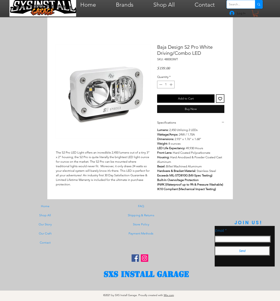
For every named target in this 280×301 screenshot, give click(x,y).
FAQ (141, 206)
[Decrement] (160, 84)
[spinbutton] (166, 84)
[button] (255, 13)
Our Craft (45, 233)
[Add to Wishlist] (220, 98)
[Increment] (171, 84)
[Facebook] (135, 258)
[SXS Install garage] (146, 274)
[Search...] (238, 4)
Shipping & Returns (141, 215)
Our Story (45, 224)
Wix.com (169, 295)
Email (219, 231)
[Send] (242, 251)
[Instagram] (144, 258)
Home (45, 206)
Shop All (45, 215)
